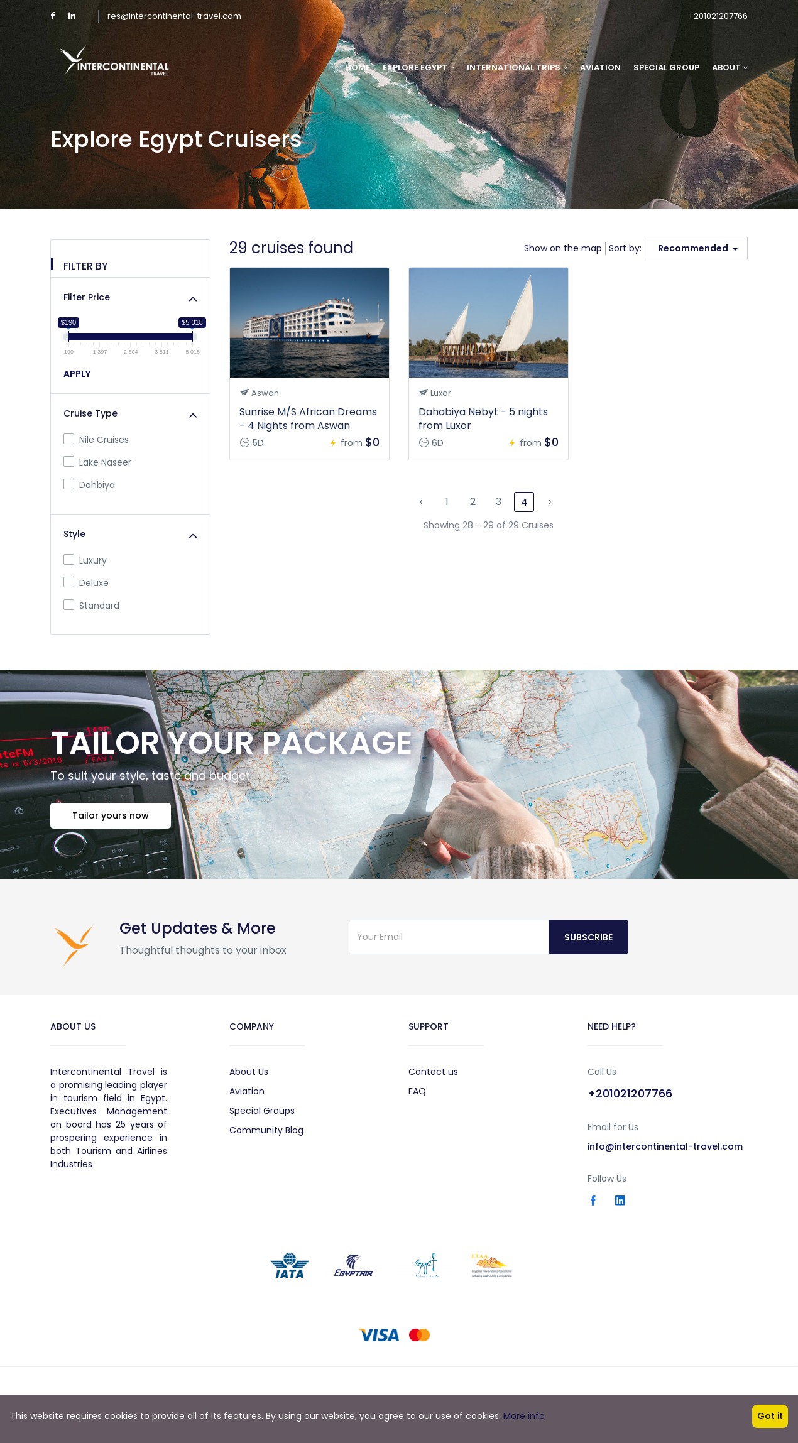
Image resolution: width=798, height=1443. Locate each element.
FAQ (417, 1091)
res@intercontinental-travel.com (174, 16)
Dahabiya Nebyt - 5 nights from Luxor (483, 419)
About (730, 68)
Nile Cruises (96, 439)
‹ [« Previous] (421, 501)
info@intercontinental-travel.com (665, 1146)
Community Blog (266, 1130)
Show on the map (563, 248)
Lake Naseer (97, 462)
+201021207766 (718, 16)
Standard (91, 605)
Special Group (666, 68)
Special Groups (262, 1110)
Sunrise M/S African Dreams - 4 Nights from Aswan (308, 419)
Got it (770, 1416)
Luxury (85, 560)
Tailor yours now (110, 815)
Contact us (433, 1071)
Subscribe (588, 937)
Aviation (600, 68)
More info (524, 1416)
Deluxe (86, 583)
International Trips (517, 68)
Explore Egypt (418, 68)
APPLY (76, 374)
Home (357, 68)
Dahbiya (89, 485)
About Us (248, 1071)
